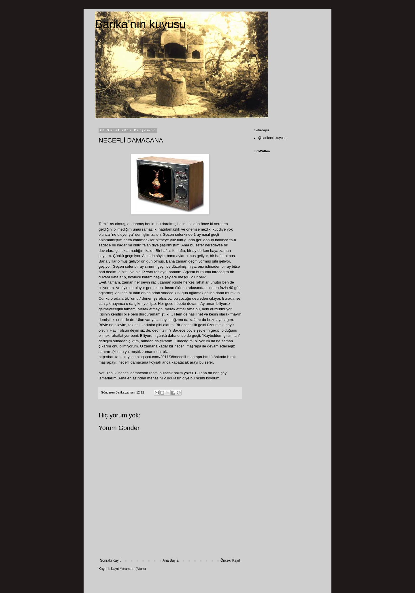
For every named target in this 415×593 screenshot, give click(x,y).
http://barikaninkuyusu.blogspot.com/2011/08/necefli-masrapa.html (154, 357)
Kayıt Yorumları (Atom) (128, 569)
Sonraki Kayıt (110, 560)
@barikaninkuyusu (272, 138)
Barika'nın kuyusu (140, 24)
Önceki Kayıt (230, 560)
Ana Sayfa (170, 560)
